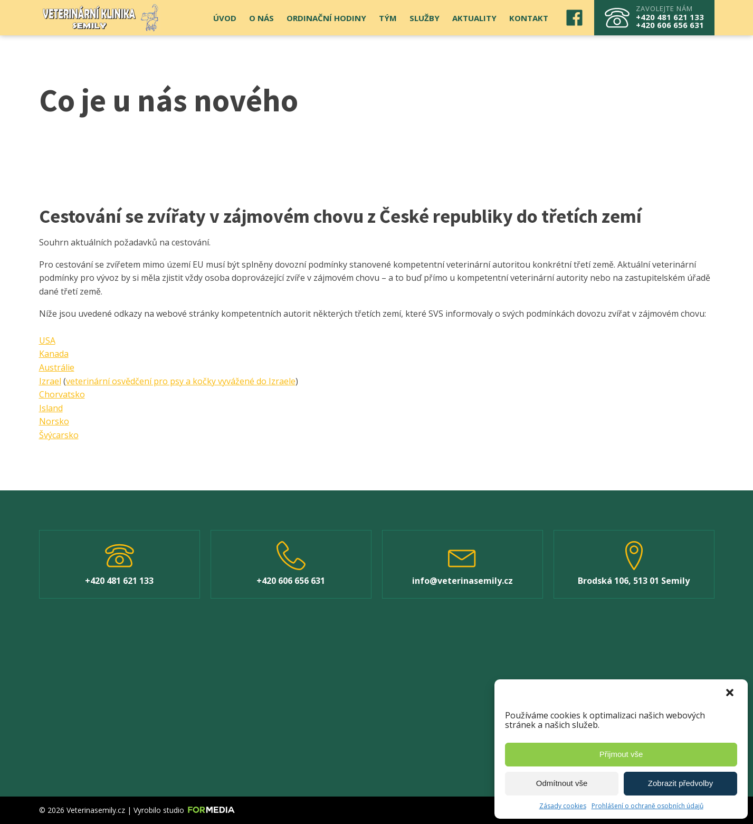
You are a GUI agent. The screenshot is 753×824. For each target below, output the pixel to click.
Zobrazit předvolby (680, 783)
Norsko (54, 421)
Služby (424, 18)
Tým (388, 18)
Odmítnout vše (562, 783)
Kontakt (528, 18)
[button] (731, 693)
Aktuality (474, 18)
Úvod (224, 18)
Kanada (54, 353)
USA (47, 340)
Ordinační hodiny (326, 18)
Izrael (50, 381)
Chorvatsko (62, 394)
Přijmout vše (621, 754)
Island (51, 408)
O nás (261, 18)
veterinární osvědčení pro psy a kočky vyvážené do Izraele (181, 381)
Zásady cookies (562, 805)
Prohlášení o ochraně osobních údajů (647, 805)
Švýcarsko (59, 435)
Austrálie (56, 367)
